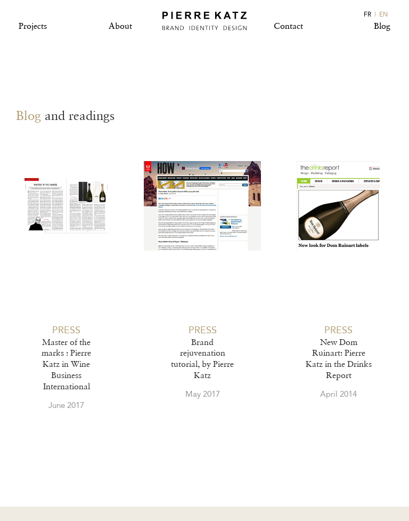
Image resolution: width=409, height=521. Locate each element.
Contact (288, 26)
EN (383, 14)
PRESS (66, 330)
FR (367, 14)
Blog (382, 26)
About (120, 26)
